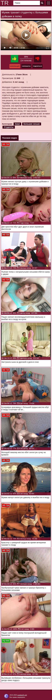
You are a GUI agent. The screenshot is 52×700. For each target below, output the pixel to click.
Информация (14, 66)
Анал (17, 124)
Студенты (8, 127)
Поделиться (37, 66)
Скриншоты (26, 66)
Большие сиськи (32, 124)
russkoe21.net (22, 695)
